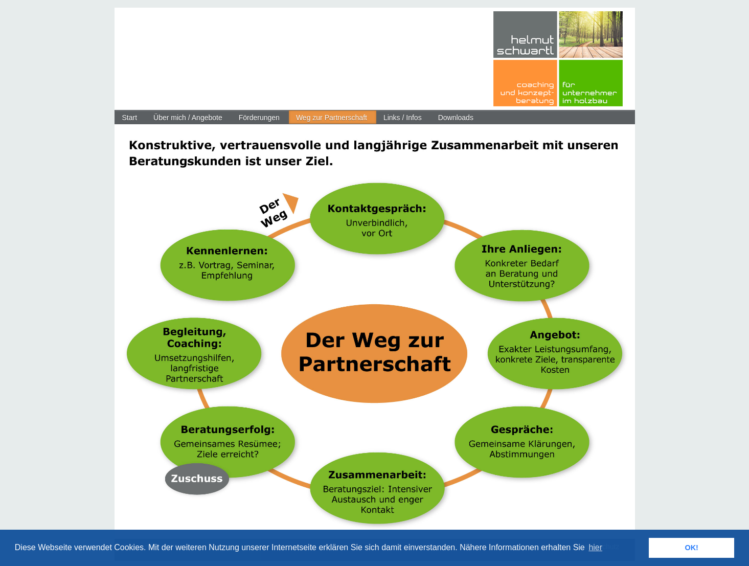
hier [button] (595, 547)
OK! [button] (691, 548)
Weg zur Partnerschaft (331, 118)
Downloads (455, 118)
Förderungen (259, 118)
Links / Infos (402, 118)
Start (130, 118)
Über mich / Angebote (187, 118)
